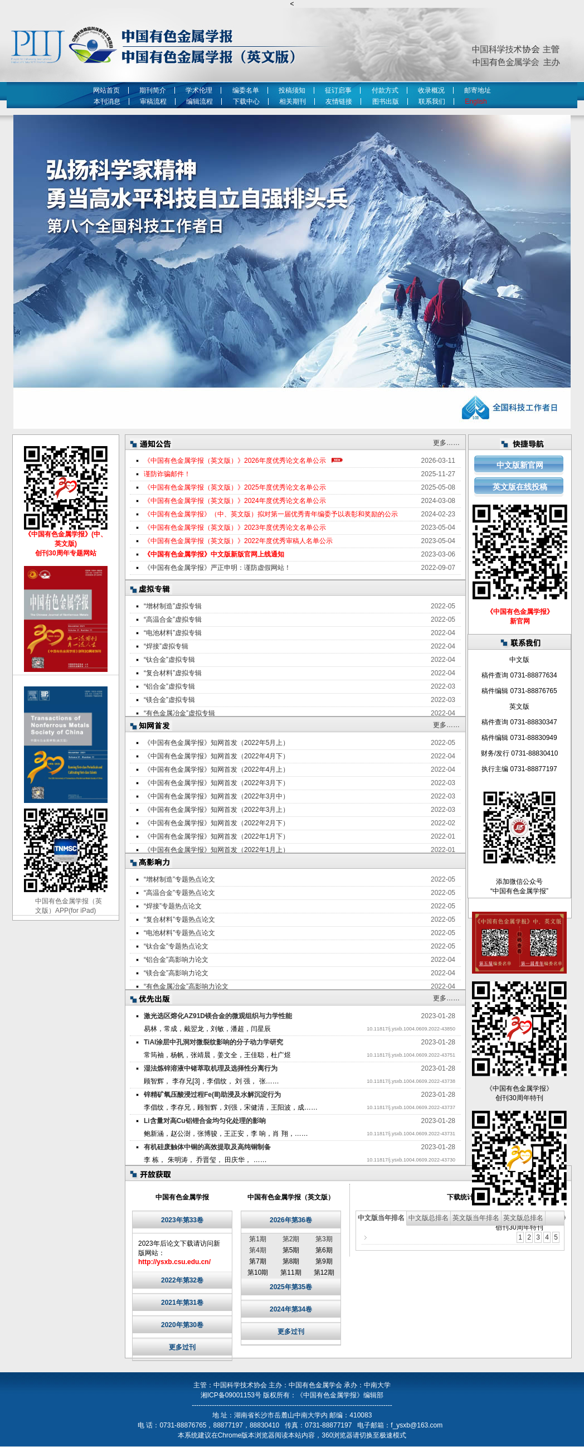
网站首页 (106, 90)
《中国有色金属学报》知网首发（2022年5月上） (216, 743)
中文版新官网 (520, 465)
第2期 (291, 1239)
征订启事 (338, 90)
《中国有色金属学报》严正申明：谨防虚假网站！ (217, 568)
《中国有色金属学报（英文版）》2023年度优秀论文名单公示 (235, 527)
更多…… (446, 443)
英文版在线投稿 (520, 486)
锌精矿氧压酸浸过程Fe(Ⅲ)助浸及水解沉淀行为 (212, 1094)
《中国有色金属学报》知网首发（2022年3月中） (216, 796)
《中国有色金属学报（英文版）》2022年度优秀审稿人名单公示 (238, 541)
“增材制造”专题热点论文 (179, 879)
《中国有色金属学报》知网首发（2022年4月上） (216, 769)
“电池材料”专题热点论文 (179, 933)
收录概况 (431, 90)
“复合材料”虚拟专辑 (173, 673)
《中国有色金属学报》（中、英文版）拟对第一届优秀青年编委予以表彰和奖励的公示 (271, 514)
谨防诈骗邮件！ (167, 474)
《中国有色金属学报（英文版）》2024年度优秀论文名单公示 (235, 501)
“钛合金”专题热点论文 (176, 946)
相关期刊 (292, 101)
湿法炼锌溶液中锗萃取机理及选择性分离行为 (211, 1068)
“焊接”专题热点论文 (173, 906)
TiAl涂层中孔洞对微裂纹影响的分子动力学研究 (213, 1042)
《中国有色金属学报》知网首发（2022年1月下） (216, 836)
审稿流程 (153, 101)
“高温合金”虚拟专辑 (173, 619)
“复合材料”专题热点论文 (179, 919)
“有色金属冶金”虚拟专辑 (179, 713)
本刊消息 (107, 101)
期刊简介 (152, 90)
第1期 (257, 1239)
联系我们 (431, 101)
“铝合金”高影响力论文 (176, 960)
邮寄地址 (477, 90)
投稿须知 (292, 90)
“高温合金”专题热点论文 (179, 893)
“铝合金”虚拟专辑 (169, 686)
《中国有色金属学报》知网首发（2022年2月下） (216, 823)
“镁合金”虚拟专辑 (169, 700)
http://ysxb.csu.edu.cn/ (174, 1262)
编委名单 (245, 90)
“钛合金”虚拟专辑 (169, 660)
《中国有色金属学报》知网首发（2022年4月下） (216, 756)
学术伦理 (199, 90)
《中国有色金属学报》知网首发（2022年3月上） (216, 810)
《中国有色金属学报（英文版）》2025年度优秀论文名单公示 (235, 487)
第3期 (324, 1239)
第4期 (257, 1250)
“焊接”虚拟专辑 (166, 646)
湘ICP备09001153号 (231, 1395)
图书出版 (385, 101)
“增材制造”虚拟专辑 (173, 606)
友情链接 (338, 101)
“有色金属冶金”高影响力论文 (186, 986)
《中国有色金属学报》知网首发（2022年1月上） (216, 850)
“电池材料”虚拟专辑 (173, 633)
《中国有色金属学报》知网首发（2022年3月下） (216, 783)
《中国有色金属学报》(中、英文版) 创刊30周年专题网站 (66, 543)
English (477, 101)
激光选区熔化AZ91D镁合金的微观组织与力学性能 (218, 1016)
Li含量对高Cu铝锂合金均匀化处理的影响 (205, 1121)
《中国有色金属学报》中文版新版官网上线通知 (214, 554)
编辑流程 (199, 101)
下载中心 (246, 101)
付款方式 (385, 90)
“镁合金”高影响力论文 (176, 973)
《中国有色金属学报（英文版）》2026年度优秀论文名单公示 (235, 460)
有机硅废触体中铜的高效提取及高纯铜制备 (207, 1147)
